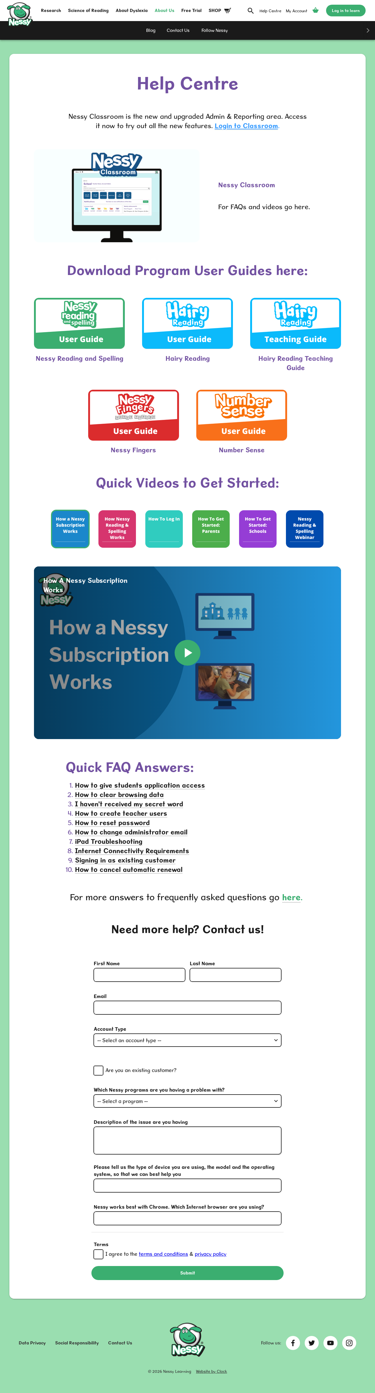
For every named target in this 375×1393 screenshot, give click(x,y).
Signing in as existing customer (125, 860)
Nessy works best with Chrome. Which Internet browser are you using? (179, 1207)
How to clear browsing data (119, 794)
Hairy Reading (188, 358)
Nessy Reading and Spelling (79, 358)
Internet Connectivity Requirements (132, 850)
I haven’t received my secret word (129, 804)
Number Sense (242, 450)
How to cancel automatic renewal (129, 869)
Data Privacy (32, 1343)
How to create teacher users (121, 813)
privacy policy (210, 1254)
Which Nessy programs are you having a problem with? (159, 1090)
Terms (101, 1244)
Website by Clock (211, 1371)
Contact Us (120, 1343)
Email (100, 996)
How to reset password (112, 822)
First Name (107, 963)
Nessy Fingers (133, 450)
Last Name (202, 963)
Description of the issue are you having (141, 1122)
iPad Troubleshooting (108, 841)
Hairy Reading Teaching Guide (295, 363)
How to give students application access (140, 785)
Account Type (110, 1029)
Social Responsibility (77, 1343)
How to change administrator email (131, 832)
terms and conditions (163, 1254)
